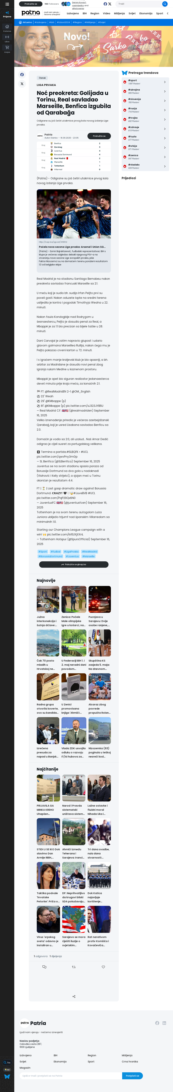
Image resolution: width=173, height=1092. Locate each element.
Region (94, 13)
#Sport (42, 551)
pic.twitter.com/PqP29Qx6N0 (56, 498)
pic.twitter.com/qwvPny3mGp (57, 457)
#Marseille (88, 556)
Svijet (132, 13)
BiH (85, 13)
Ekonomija (145, 13)
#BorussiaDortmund (50, 556)
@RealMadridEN (55, 391)
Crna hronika (130, 1061)
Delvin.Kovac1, (79, 2)
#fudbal (55, 551)
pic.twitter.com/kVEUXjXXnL (65, 534)
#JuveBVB (80, 493)
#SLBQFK (72, 452)
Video (106, 13)
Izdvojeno (73, 13)
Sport (159, 13)
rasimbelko (78, 5)
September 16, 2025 (87, 461)
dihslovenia (78, 8)
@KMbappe (53, 401)
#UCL (84, 452)
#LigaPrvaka (71, 551)
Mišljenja (119, 13)
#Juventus (72, 556)
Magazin (25, 1067)
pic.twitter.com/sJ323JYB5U (84, 406)
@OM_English (81, 391)
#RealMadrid (89, 551)
